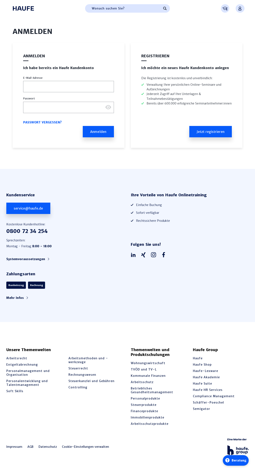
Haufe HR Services (208, 390)
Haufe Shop (202, 364)
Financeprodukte (144, 411)
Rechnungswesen (82, 375)
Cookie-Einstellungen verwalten (85, 447)
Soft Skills (14, 391)
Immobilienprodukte (147, 417)
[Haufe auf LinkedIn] (134, 255)
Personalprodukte (145, 398)
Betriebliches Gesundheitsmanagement (152, 390)
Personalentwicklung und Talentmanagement (27, 383)
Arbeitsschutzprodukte (149, 424)
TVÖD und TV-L (144, 369)
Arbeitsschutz (142, 382)
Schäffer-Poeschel (208, 402)
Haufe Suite (202, 383)
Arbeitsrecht (16, 358)
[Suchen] (165, 8)
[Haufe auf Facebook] (164, 255)
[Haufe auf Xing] (144, 255)
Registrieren (155, 55)
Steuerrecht (78, 368)
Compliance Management (214, 396)
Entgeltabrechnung (22, 364)
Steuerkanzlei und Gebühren (91, 381)
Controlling (77, 387)
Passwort (29, 98)
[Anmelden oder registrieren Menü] (240, 8)
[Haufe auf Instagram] (154, 255)
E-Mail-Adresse (33, 77)
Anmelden (34, 55)
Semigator (201, 409)
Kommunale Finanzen (148, 376)
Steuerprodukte (143, 405)
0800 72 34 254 (27, 231)
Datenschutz (48, 447)
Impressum (14, 447)
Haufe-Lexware (205, 371)
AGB (30, 447)
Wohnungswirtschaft (148, 363)
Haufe (198, 358)
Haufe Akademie (206, 377)
